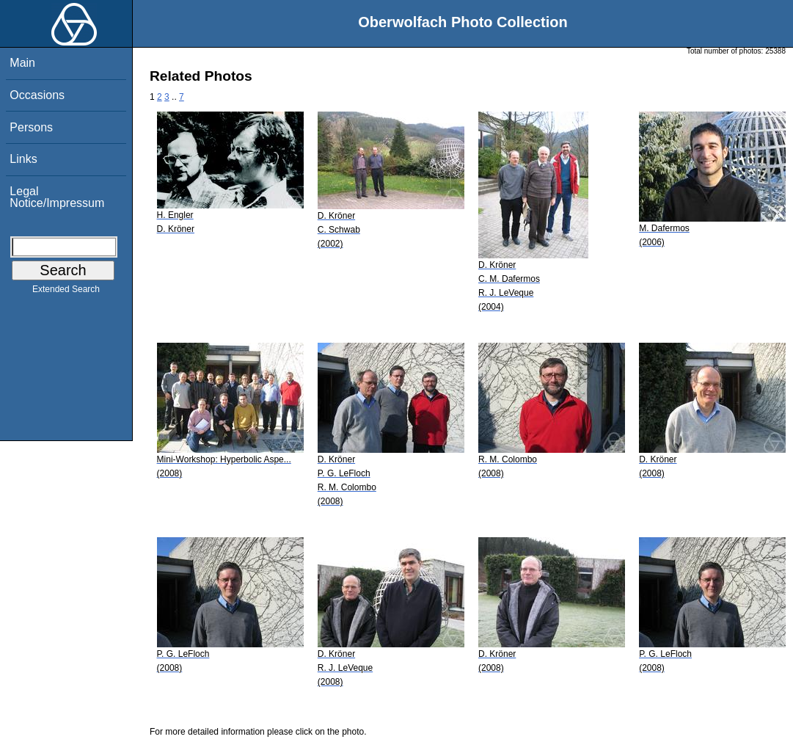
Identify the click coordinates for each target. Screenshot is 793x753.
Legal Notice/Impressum (57, 197)
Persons (31, 127)
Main (22, 63)
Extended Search (66, 292)
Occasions (37, 95)
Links (23, 159)
